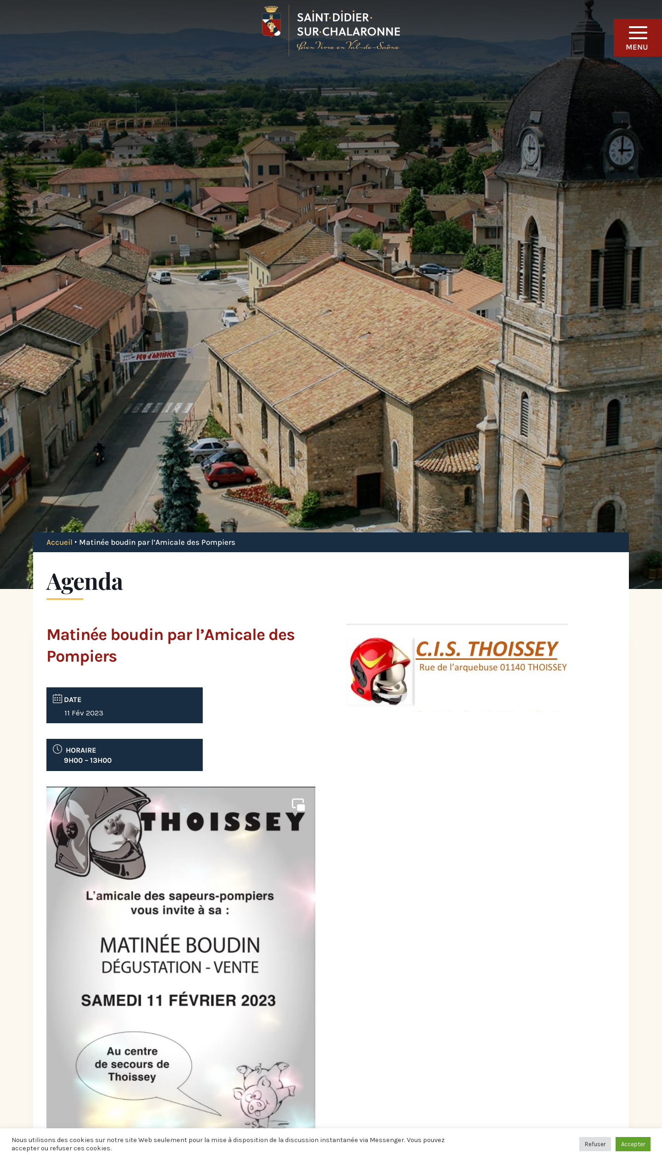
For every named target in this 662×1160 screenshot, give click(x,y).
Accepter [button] (633, 1144)
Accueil (59, 542)
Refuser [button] (595, 1144)
